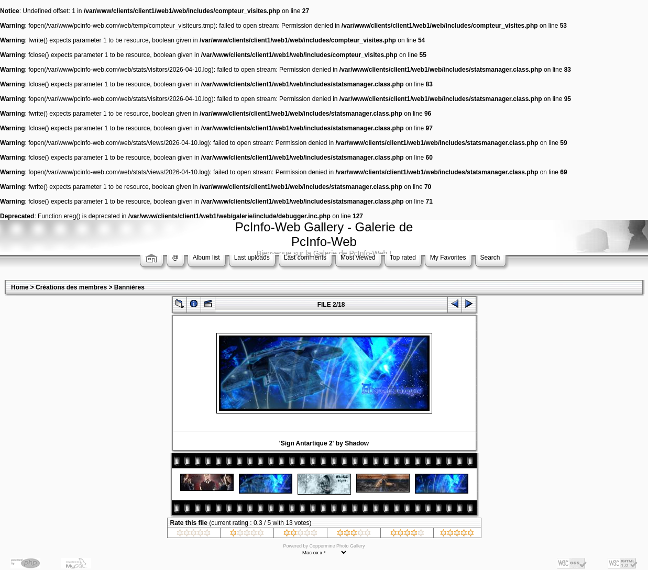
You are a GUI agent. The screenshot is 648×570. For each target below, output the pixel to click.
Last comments (305, 257)
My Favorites (448, 257)
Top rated (403, 257)
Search (490, 257)
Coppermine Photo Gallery (337, 546)
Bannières (129, 287)
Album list (206, 257)
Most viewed (358, 257)
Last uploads (252, 257)
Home (19, 287)
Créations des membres (71, 287)
